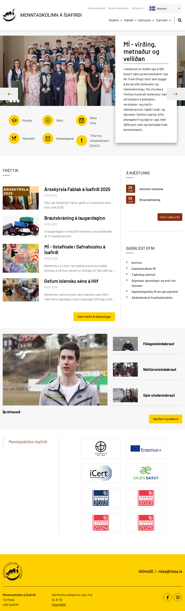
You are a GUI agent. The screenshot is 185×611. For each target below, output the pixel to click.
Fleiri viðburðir (170, 217)
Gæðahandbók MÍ (144, 269)
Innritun (137, 263)
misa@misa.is (170, 571)
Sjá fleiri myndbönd (165, 419)
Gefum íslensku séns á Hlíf (71, 281)
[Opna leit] (179, 19)
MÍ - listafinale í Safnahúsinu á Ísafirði (74, 249)
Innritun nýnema (151, 189)
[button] (7, 101)
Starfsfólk (59, 604)
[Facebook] (168, 597)
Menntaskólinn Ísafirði (28, 441)
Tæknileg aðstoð (143, 274)
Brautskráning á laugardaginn (74, 218)
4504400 (145, 571)
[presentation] (9, 94)
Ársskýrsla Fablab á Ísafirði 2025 (77, 189)
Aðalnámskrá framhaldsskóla (152, 297)
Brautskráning (150, 200)
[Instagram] (178, 597)
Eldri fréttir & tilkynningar (94, 316)
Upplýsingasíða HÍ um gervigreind (155, 291)
